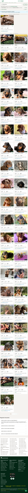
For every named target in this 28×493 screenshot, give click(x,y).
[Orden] (25, 9)
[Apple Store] (12, 476)
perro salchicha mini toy (13, 449)
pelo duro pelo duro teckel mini (23, 451)
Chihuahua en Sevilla (21, 466)
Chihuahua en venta (3, 462)
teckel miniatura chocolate (22, 445)
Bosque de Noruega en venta (13, 462)
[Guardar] (12, 26)
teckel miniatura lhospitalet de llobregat (5, 447)
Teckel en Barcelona (21, 462)
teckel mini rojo (21, 452)
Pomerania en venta (3, 466)
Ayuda (1, 477)
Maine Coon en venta (12, 467)
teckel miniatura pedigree (22, 442)
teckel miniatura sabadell (4, 441)
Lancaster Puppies (8, 486)
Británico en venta (11, 463)
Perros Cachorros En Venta (4, 461)
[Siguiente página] (17, 414)
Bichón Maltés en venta (4, 463)
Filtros (25, 4)
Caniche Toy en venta (3, 470)
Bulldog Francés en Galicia (21, 467)
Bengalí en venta (11, 466)
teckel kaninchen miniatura (22, 446)
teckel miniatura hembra (13, 438)
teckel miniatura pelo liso (13, 454)
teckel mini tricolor (12, 441)
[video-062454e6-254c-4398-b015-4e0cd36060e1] (7, 75)
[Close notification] (27, 11)
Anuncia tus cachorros (4, 482)
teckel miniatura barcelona (4, 438)
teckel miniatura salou (4, 442)
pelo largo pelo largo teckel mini (22, 448)
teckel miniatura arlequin (13, 446)
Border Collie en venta (4, 467)
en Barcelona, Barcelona (14, 6)
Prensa (2, 478)
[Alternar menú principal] (1, 1)
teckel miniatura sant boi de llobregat (4, 444)
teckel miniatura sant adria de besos (5, 450)
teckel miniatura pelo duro (13, 442)
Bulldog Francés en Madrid (21, 463)
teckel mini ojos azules (22, 441)
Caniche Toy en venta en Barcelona (21, 469)
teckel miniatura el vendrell (4, 451)
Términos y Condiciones (21, 489)
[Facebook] (11, 479)
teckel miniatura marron (22, 438)
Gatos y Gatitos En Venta (12, 461)
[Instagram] (13, 479)
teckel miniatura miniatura (13, 453)
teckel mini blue (12, 450)
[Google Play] (12, 474)
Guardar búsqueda (3, 9)
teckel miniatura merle (13, 445)
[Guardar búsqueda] (26, 491)
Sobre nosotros (3, 474)
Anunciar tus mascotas (4, 481)
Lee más (26, 7)
